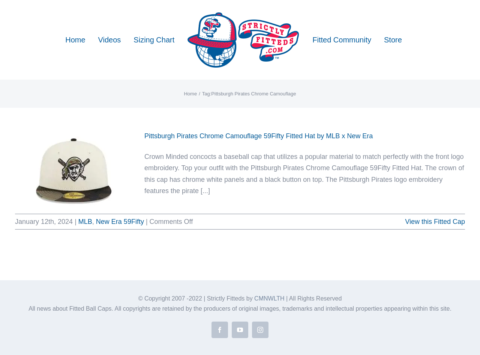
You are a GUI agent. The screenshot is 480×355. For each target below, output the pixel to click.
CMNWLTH (269, 298)
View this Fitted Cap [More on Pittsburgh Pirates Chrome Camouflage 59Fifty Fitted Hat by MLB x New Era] (435, 221)
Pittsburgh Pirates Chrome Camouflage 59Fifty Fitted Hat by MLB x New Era (258, 136)
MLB (85, 221)
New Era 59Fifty (120, 221)
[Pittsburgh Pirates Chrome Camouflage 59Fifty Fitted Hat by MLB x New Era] (75, 168)
